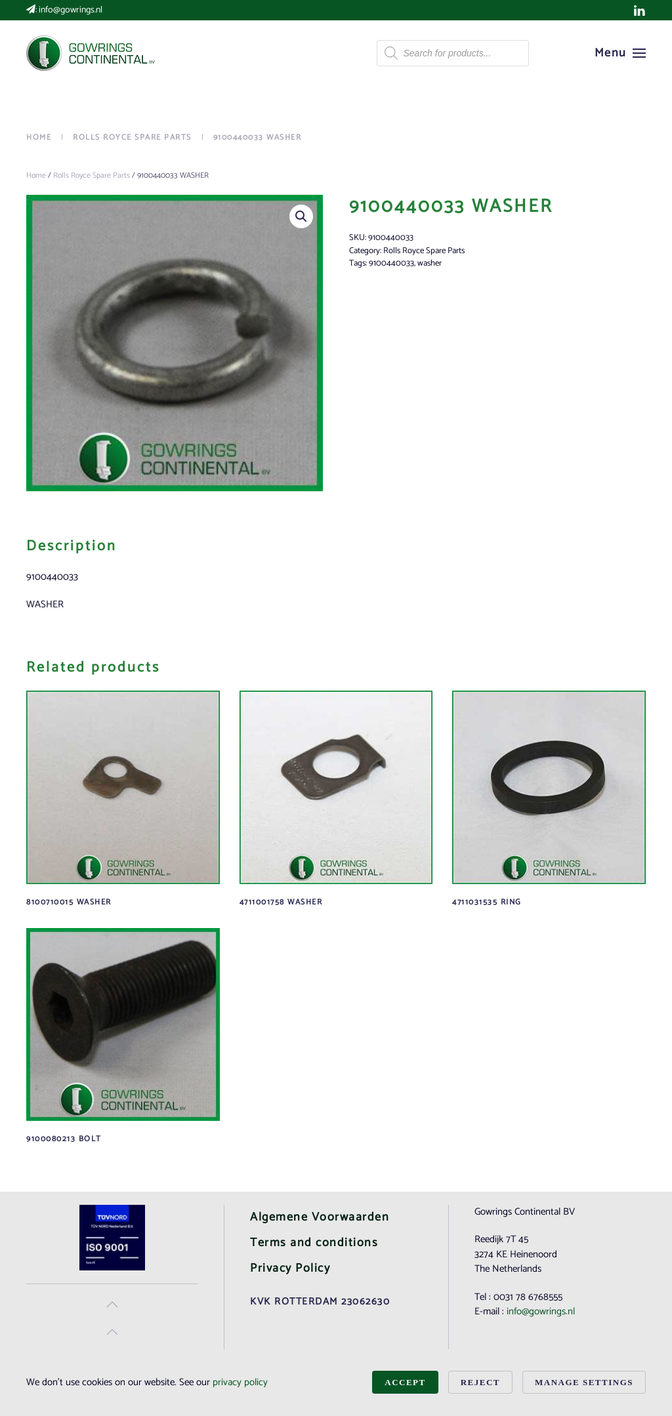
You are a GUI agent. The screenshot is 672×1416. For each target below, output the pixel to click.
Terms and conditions (314, 1243)
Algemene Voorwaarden (319, 1217)
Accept (405, 1382)
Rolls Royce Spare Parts (91, 175)
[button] (620, 53)
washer (429, 263)
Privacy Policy (290, 1268)
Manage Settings (584, 1382)
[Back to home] (92, 53)
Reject (480, 1382)
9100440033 (391, 263)
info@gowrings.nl (70, 10)
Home (36, 175)
